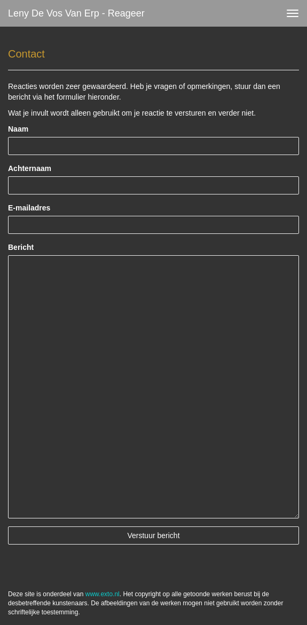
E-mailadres (29, 208)
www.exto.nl (102, 594)
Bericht (21, 247)
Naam (18, 129)
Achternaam (29, 168)
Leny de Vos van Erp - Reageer (76, 13)
